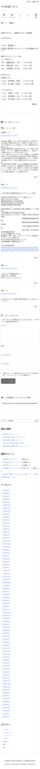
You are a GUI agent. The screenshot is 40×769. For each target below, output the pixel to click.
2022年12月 (7, 612)
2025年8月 (6, 517)
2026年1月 (6, 502)
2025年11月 (7, 508)
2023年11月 (7, 579)
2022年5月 (6, 633)
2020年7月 (6, 699)
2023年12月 (7, 577)
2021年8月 (6, 660)
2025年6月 (6, 523)
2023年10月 (7, 582)
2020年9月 (6, 693)
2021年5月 (6, 669)
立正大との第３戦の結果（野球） (14, 443)
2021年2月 (6, 678)
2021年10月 (7, 654)
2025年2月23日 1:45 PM (9, 136)
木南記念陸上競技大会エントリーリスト (16, 446)
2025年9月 (6, 514)
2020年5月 (6, 705)
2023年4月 (6, 600)
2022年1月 (6, 645)
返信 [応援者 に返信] (35, 177)
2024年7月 (6, 556)
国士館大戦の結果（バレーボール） (14, 437)
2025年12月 (7, 505)
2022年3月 (6, 639)
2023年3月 (6, 603)
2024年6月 (6, 559)
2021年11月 (7, 651)
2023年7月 (6, 591)
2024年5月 (6, 562)
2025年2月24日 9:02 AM (9, 188)
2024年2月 (6, 571)
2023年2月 (6, 606)
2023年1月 (6, 609)
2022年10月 (7, 618)
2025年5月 (6, 526)
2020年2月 (6, 714)
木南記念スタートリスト (11, 434)
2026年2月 (6, 499)
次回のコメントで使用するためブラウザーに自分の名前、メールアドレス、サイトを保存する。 (21, 374)
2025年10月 (7, 511)
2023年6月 (6, 594)
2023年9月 (6, 585)
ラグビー (6, 739)
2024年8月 (6, 553)
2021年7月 (6, 663)
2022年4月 (6, 636)
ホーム (5, 23)
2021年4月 (6, 672)
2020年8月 (6, 696)
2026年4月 (6, 493)
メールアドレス (6, 355)
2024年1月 (6, 574)
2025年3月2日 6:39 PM (8, 294)
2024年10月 (7, 547)
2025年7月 (6, 520)
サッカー (6, 730)
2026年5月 (6, 490)
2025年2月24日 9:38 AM (9, 268)
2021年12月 (7, 648)
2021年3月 (6, 675)
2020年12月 (7, 684)
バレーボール (7, 733)
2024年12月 (7, 541)
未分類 (5, 742)
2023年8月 (6, 588)
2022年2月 (6, 642)
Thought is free (31, 764)
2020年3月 (6, 711)
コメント (4, 325)
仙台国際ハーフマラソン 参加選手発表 (16, 468)
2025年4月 (6, 529)
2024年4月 (6, 565)
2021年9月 (6, 657)
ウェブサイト (5, 364)
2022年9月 (6, 621)
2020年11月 (7, 687)
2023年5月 (6, 597)
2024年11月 (7, 544)
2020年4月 (6, 708)
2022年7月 (6, 627)
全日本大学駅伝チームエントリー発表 (15, 474)
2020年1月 (6, 717)
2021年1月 (6, 681)
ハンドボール (7, 736)
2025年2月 (6, 535)
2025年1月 (6, 538)
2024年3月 (6, 568)
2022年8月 (6, 624)
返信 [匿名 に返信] (35, 257)
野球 (4, 744)
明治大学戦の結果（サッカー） (13, 440)
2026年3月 (6, 496)
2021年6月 (6, 666)
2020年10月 (7, 690)
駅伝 (13, 23)
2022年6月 (6, 630)
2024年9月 (6, 550)
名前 (2, 346)
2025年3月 (6, 532)
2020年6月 (6, 702)
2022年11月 (7, 615)
